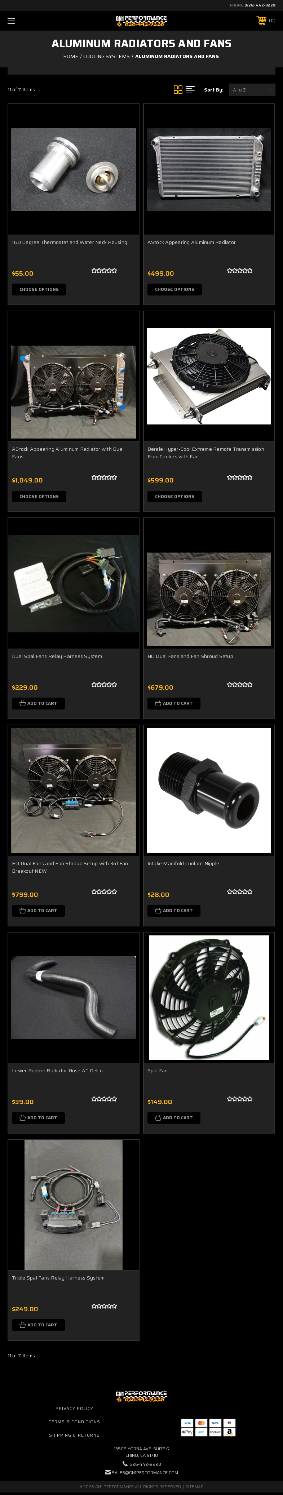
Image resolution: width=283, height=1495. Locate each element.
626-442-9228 (145, 1466)
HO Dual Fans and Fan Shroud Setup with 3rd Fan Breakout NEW (70, 868)
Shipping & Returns (74, 1437)
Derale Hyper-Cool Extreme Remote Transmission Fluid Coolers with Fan (205, 453)
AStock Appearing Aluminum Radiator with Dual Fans (68, 453)
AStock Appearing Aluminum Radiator (191, 242)
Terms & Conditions (74, 1424)
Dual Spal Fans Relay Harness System (57, 657)
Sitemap (194, 1489)
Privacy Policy (74, 1411)
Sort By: (214, 90)
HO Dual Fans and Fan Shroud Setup (190, 657)
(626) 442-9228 (259, 5)
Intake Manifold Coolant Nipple (183, 865)
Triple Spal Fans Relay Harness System (58, 1280)
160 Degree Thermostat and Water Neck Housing (69, 242)
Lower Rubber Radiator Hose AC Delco (57, 1072)
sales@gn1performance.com (145, 1475)
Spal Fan (157, 1072)
